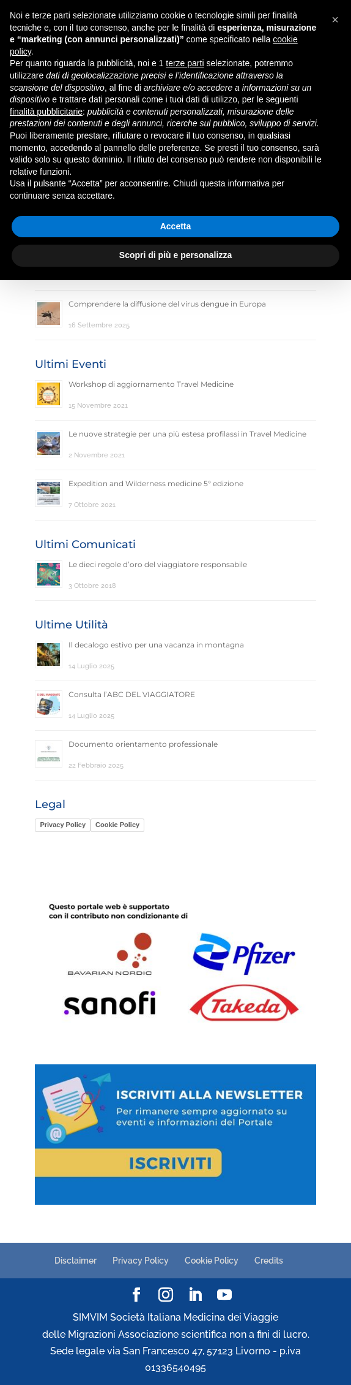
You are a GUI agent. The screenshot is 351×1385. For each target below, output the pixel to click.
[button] (335, 19)
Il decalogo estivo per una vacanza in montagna (156, 644)
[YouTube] (224, 1296)
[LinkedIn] (195, 1296)
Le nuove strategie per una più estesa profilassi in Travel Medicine (187, 433)
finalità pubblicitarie (46, 111)
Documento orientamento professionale (143, 744)
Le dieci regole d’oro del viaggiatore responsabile (157, 564)
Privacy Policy (63, 824)
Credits (268, 1260)
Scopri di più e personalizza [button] (175, 255)
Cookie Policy (117, 824)
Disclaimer (75, 1260)
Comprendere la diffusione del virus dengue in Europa (167, 303)
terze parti (185, 63)
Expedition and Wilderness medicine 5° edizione (155, 483)
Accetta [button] (175, 226)
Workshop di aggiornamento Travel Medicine (151, 384)
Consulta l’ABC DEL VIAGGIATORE (131, 694)
